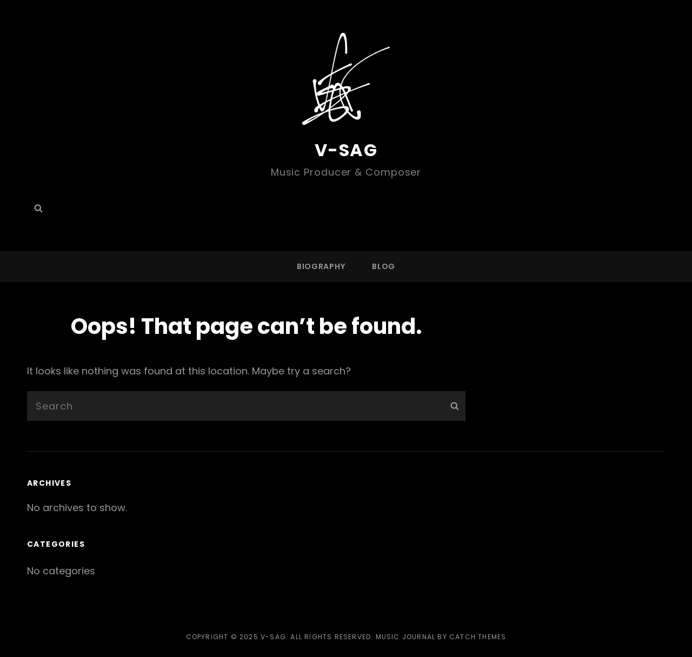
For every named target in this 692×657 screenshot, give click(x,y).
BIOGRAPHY (321, 266)
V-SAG (346, 150)
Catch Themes (477, 636)
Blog (383, 266)
